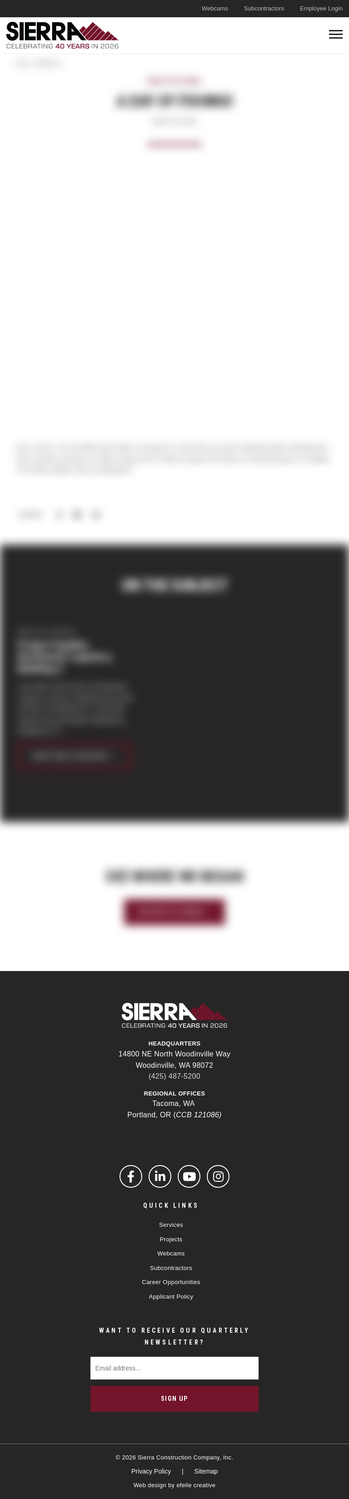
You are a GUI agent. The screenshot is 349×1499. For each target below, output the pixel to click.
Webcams (215, 8)
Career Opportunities (171, 1282)
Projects (171, 1239)
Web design (150, 1485)
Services (171, 1224)
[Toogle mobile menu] (336, 34)
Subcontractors (264, 8)
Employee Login (321, 8)
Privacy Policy (152, 1471)
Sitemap (206, 1471)
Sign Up (174, 1398)
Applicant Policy (171, 1296)
